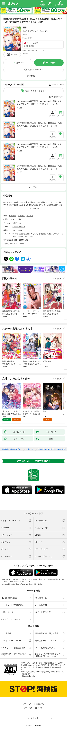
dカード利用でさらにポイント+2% (33, 50)
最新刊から (59, 97)
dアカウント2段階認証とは (13, 648)
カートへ (20, 63)
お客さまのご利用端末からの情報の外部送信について (48, 654)
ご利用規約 (6, 633)
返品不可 (25, 53)
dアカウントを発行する (33, 704)
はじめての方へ (10, 597)
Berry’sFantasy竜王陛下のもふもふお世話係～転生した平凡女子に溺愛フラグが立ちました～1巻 (39, 102)
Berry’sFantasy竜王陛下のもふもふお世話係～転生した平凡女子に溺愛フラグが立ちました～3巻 (39, 145)
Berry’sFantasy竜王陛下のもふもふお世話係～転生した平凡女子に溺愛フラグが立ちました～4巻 (39, 167)
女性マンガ (17, 223)
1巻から (51, 97)
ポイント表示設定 (43, 612)
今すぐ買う (51, 63)
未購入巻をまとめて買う (35, 91)
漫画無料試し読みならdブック (11, 449)
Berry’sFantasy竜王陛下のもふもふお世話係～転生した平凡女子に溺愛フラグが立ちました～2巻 (39, 124)
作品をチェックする (35, 70)
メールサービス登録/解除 (12, 605)
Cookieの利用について (45, 648)
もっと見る (57, 279)
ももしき (30, 216)
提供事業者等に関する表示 (47, 633)
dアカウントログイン (10, 619)
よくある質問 (41, 605)
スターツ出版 (16, 219)
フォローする (46, 31)
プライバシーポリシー (11, 640)
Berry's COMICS (19, 227)
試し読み (14, 54)
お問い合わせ (7, 612)
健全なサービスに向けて (46, 640)
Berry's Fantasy (17, 230)
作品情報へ (32, 76)
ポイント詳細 (29, 46)
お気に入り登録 (58, 85)
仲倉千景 (26, 31)
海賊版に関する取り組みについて (14, 654)
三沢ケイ (34, 31)
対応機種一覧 (41, 598)
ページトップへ (33, 718)
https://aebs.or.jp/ (28, 676)
